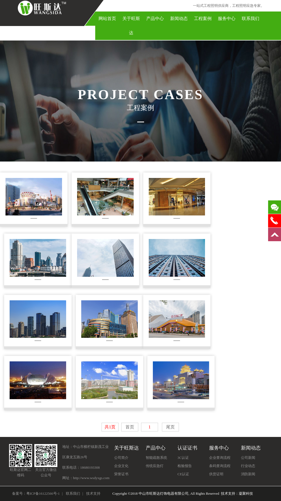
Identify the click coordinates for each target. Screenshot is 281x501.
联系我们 (250, 18)
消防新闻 (248, 474)
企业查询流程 (220, 458)
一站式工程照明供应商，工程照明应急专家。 (228, 6)
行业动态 (248, 466)
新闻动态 (179, 18)
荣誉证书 (121, 474)
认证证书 (187, 448)
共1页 (110, 427)
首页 (129, 427)
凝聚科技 (246, 493)
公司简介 (121, 458)
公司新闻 (248, 458)
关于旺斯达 (131, 25)
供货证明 (216, 474)
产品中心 (155, 18)
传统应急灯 (155, 466)
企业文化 (121, 466)
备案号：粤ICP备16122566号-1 (36, 493)
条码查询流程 (220, 466)
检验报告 (185, 466)
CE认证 (183, 474)
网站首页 (107, 18)
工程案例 (203, 18)
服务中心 (226, 18)
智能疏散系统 (156, 458)
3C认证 (183, 458)
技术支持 (93, 493)
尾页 (170, 427)
